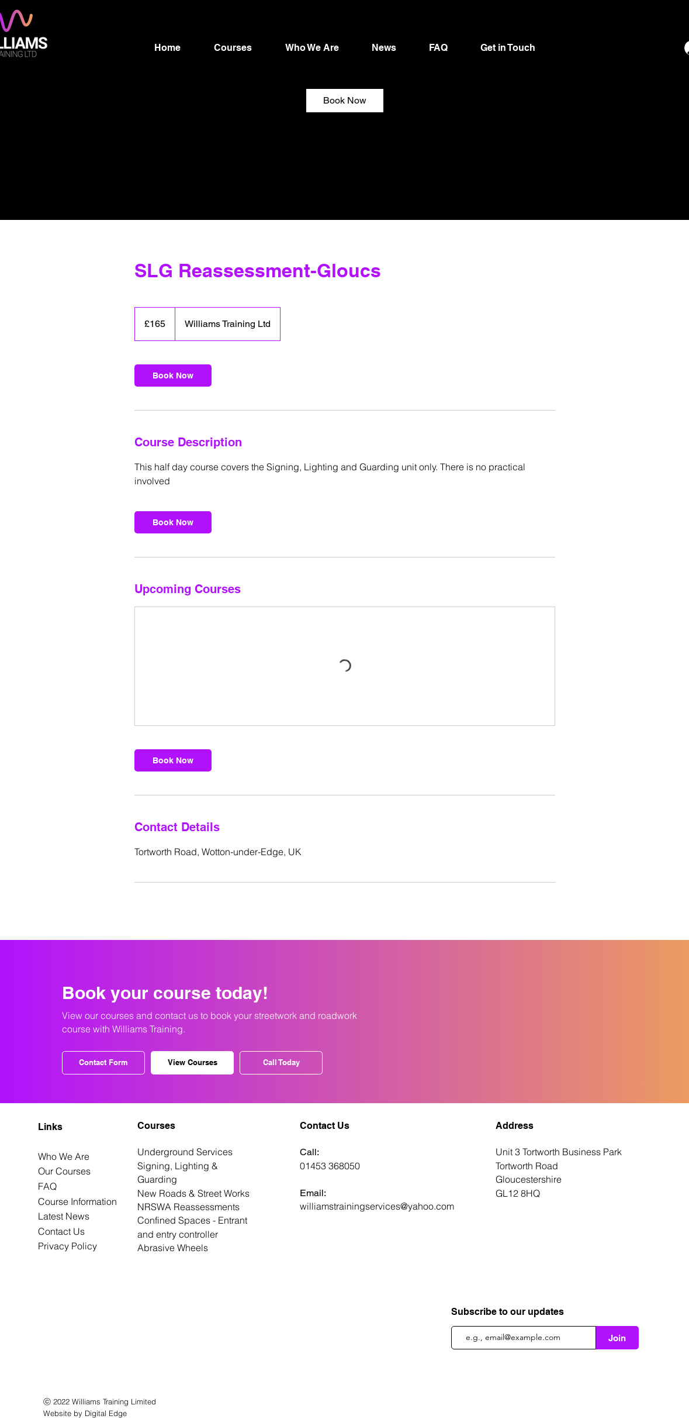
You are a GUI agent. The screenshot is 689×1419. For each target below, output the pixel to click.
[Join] (617, 1337)
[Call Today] (281, 1062)
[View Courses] (192, 1062)
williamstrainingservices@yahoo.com (377, 1206)
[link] (344, 100)
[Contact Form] (103, 1062)
